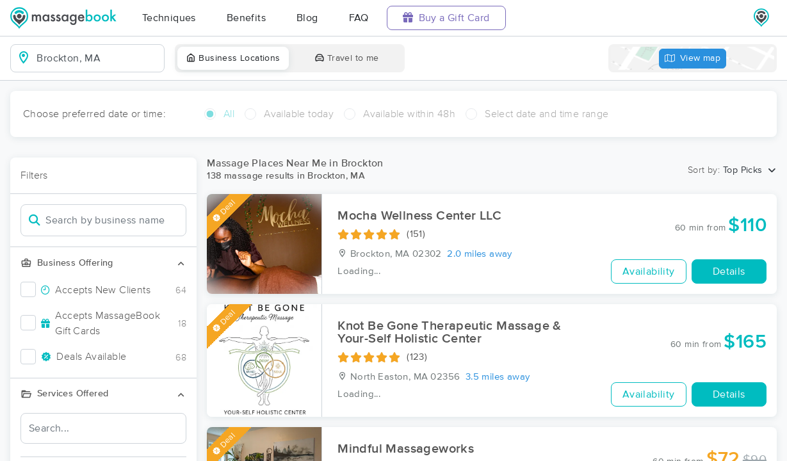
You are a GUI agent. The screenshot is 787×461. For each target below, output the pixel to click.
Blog (307, 18)
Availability (648, 271)
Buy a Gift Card (446, 17)
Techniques (169, 18)
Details (729, 271)
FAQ (359, 18)
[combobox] (98, 58)
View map (693, 58)
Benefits (246, 18)
